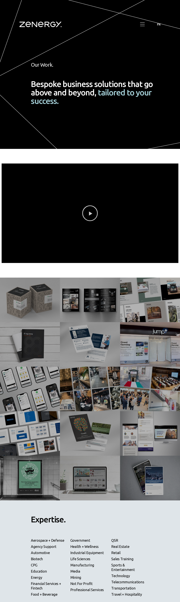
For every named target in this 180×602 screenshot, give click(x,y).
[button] (142, 24)
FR (159, 24)
